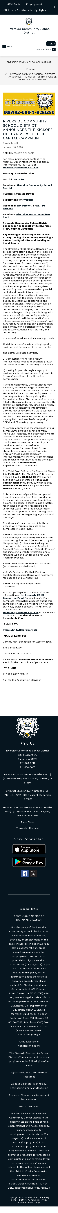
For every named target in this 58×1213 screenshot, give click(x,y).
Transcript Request (27, 828)
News (32, 69)
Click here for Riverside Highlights (25, 10)
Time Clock (27, 822)
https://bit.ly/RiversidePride (20, 629)
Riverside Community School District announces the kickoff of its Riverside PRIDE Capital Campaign (32, 77)
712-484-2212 (27, 763)
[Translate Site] (45, 49)
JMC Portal (14, 4)
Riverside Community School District (29, 62)
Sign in (53, 43)
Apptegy (35, 1202)
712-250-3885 (27, 767)
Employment (34, 4)
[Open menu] (8, 46)
